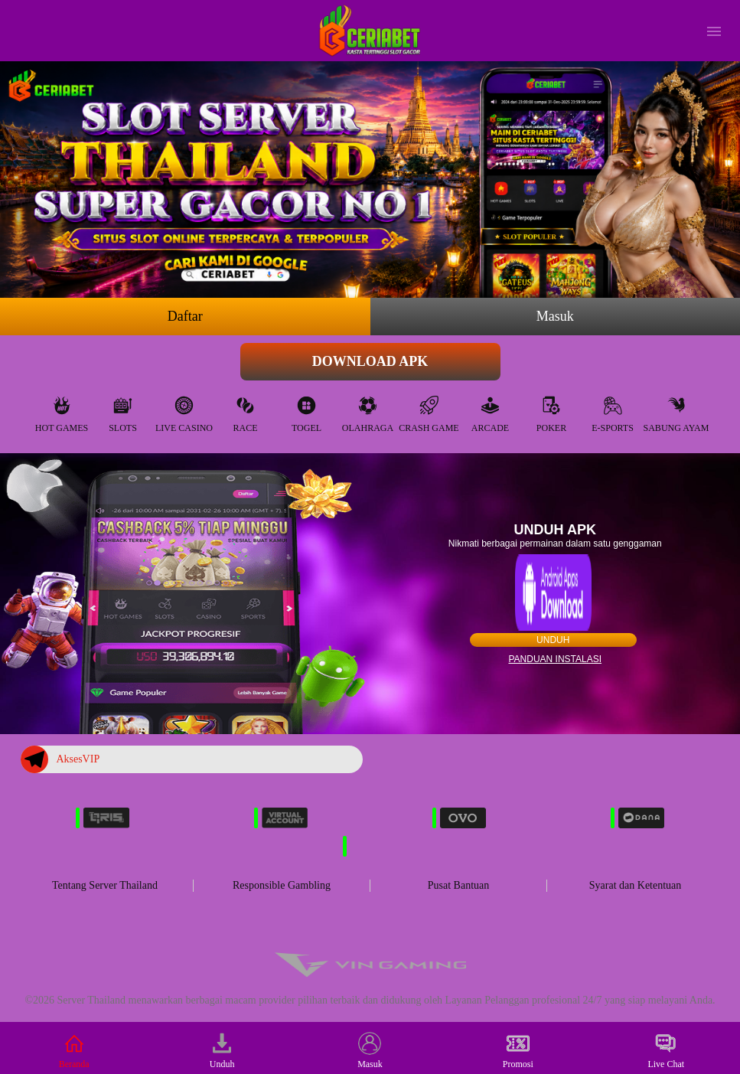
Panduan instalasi (554, 659)
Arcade (490, 410)
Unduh (552, 640)
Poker (551, 410)
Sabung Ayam (676, 410)
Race (245, 410)
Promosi (518, 1050)
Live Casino (184, 410)
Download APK (370, 361)
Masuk (555, 316)
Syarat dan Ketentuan (635, 885)
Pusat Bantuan (459, 885)
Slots (123, 410)
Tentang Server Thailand (105, 885)
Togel (306, 410)
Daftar (185, 316)
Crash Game (428, 410)
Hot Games (61, 410)
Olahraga (367, 410)
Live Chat (665, 1050)
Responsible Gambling (282, 885)
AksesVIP (60, 759)
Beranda (74, 1050)
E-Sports (613, 410)
